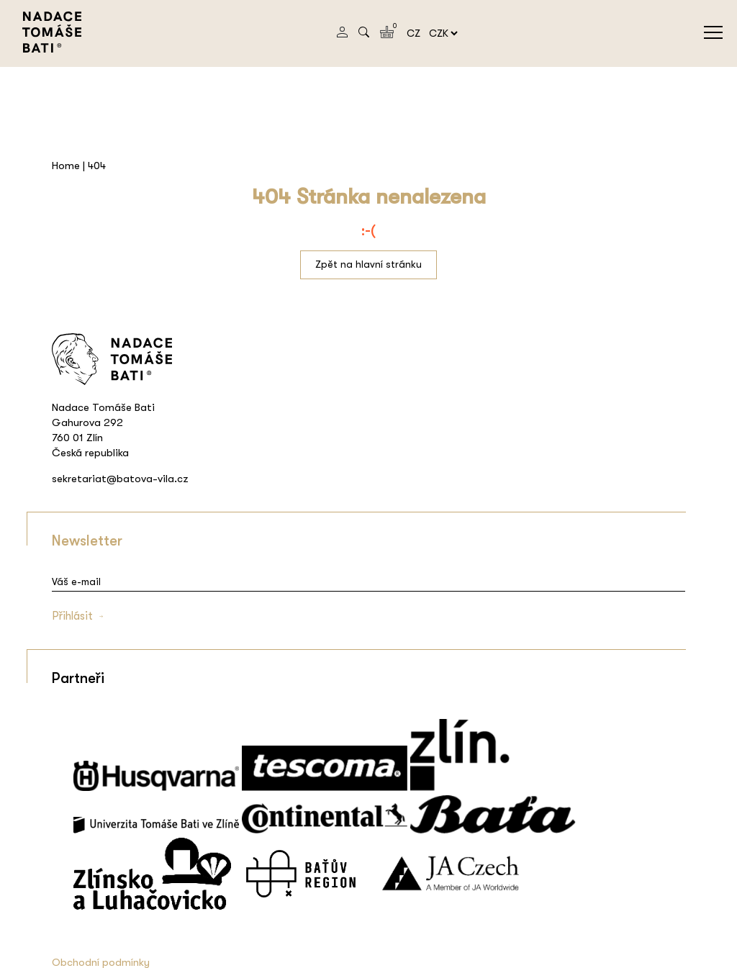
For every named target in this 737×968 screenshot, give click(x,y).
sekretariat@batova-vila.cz (120, 478)
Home (66, 165)
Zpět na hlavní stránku (368, 264)
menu (713, 32)
